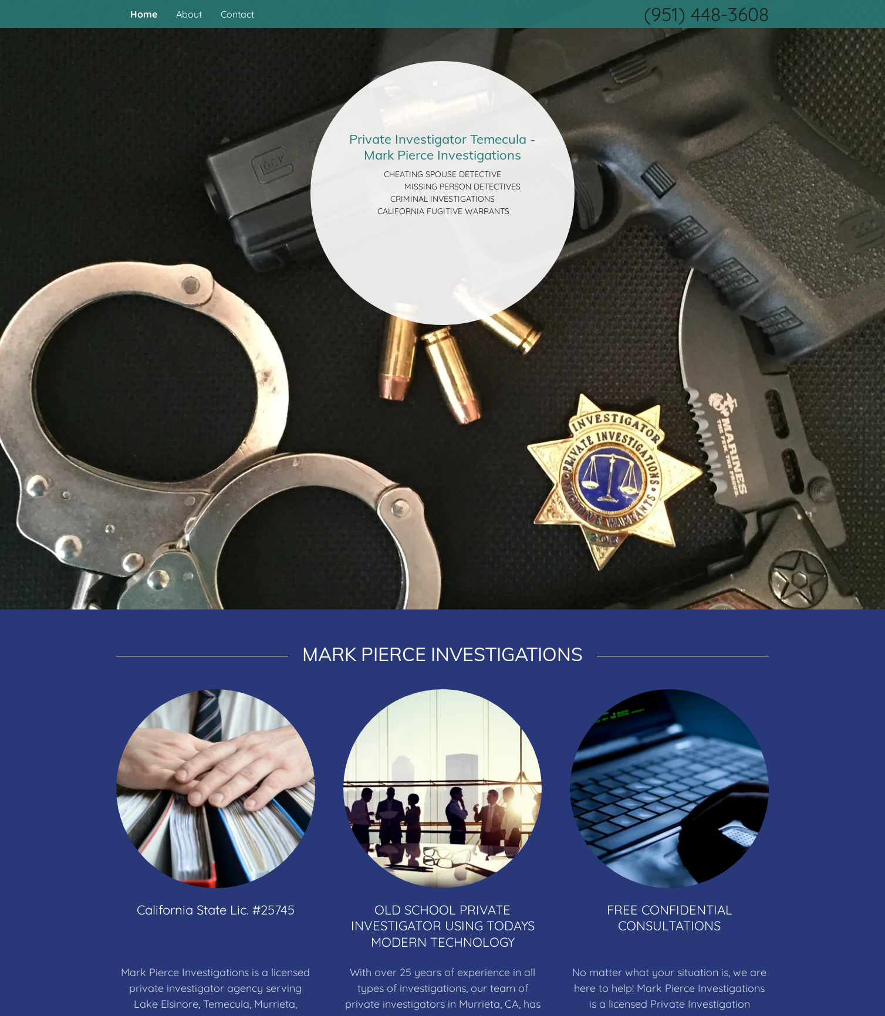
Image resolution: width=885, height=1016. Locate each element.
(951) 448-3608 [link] (706, 14)
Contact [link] (237, 14)
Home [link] (143, 14)
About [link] (189, 14)
